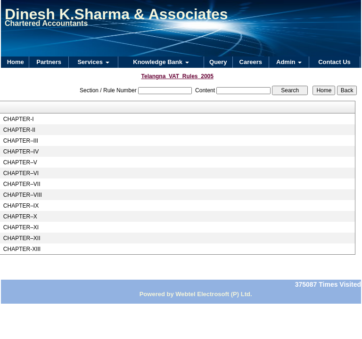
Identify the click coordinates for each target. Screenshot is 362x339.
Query (218, 61)
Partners (48, 61)
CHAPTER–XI (21, 227)
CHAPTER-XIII (22, 249)
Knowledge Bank (161, 61)
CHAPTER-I (18, 119)
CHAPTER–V (20, 162)
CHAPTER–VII (22, 184)
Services (93, 61)
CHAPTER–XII (22, 238)
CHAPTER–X (20, 216)
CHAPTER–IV (21, 151)
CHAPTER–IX (21, 205)
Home (15, 61)
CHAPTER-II (19, 130)
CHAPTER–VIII (22, 195)
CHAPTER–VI (21, 173)
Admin (289, 61)
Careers (250, 61)
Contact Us (334, 61)
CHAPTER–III (20, 140)
